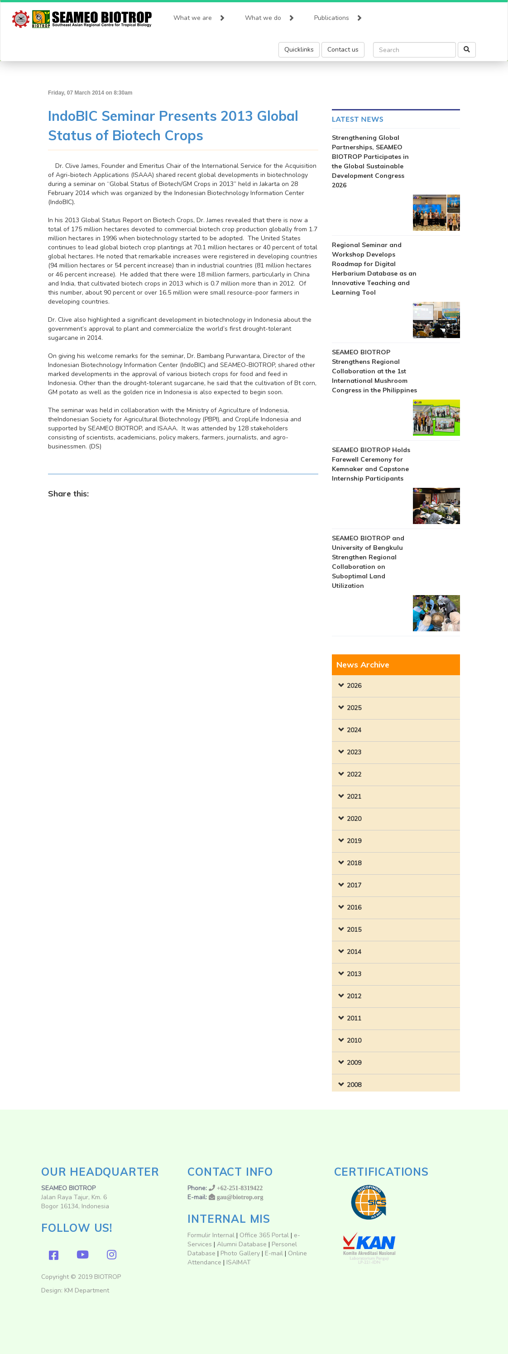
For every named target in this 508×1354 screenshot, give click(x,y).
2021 (354, 796)
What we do (269, 16)
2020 (354, 819)
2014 (354, 952)
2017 (354, 885)
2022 (354, 774)
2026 (354, 686)
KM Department (86, 1290)
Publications (338, 16)
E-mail (275, 1253)
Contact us (343, 49)
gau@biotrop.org (240, 1197)
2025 (354, 708)
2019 (354, 841)
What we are (199, 16)
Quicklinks (299, 49)
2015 (354, 929)
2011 (354, 1018)
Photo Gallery (240, 1253)
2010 (354, 1040)
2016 (354, 907)
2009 (354, 1062)
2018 (354, 863)
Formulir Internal (211, 1235)
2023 (354, 752)
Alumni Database (242, 1244)
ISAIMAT (238, 1262)
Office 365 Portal (264, 1235)
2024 (354, 730)
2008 (354, 1085)
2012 (354, 996)
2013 (354, 974)
